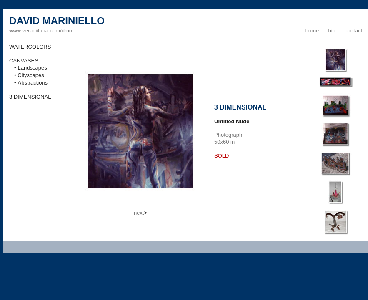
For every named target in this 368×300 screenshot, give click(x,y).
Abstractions (33, 83)
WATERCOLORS (30, 47)
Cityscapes (31, 75)
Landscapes (32, 68)
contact (353, 31)
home (312, 31)
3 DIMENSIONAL (30, 97)
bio (331, 31)
